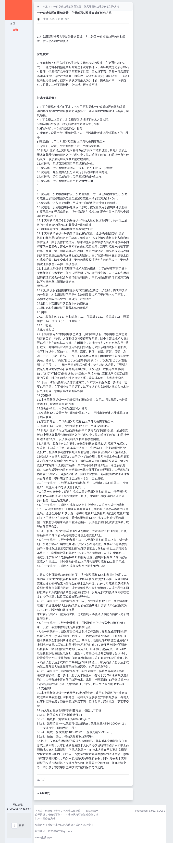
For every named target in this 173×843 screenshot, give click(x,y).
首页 (12, 23)
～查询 (13, 29)
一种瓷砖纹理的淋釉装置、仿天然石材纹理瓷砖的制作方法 (86, 6)
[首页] (38, 6)
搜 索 (21, 825)
